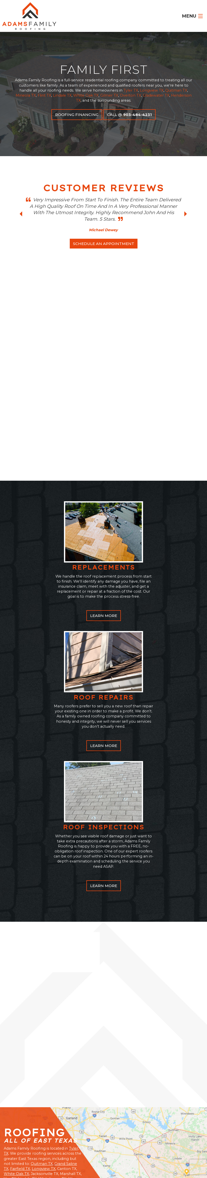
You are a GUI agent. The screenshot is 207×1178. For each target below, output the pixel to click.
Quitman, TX (76, 1142)
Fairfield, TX (92, 1138)
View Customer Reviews (30, 1093)
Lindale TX (62, 95)
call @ (129, 114)
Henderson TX (38, 971)
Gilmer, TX (171, 1138)
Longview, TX (102, 1142)
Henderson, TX (159, 1142)
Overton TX (130, 95)
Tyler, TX (193, 1138)
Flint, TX (53, 1142)
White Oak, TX (18, 1138)
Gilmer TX (109, 95)
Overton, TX (44, 1138)
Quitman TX (176, 90)
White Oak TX (85, 95)
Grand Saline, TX (120, 1138)
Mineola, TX (148, 1138)
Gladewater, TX (130, 1142)
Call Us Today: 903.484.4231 (37, 1028)
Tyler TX (130, 90)
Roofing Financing (76, 114)
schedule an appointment (103, 243)
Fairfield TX (20, 956)
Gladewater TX (156, 95)
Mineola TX (26, 95)
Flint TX (44, 95)
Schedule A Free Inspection (39, 1006)
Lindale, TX (68, 1138)
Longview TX (151, 90)
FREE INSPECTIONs (176, 1121)
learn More (103, 403)
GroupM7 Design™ (183, 1168)
